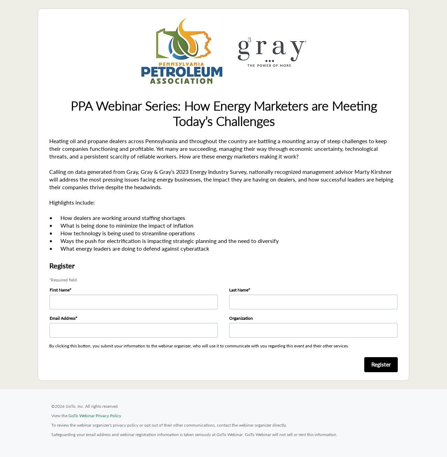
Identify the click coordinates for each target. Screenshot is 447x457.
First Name (59, 290)
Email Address (62, 318)
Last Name (238, 290)
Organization (241, 318)
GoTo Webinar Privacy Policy (94, 415)
